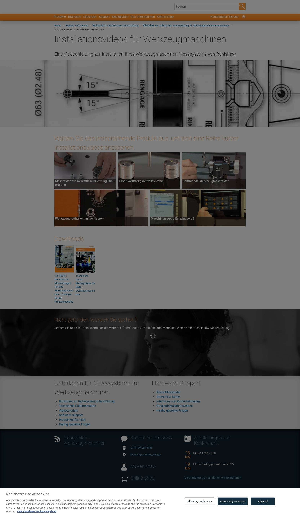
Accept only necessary (232, 508)
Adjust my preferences (199, 508)
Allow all (263, 508)
